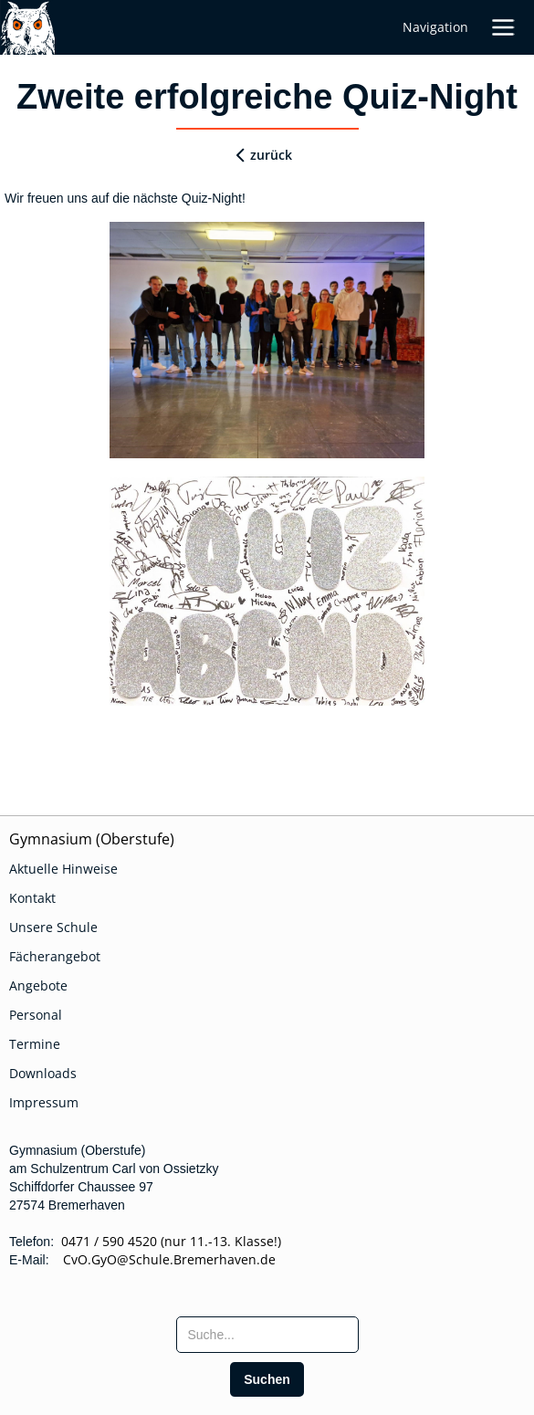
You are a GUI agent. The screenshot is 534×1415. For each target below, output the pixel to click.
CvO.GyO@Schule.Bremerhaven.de (164, 1259)
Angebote (38, 985)
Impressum (44, 1102)
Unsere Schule (53, 927)
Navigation (435, 27)
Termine (34, 1044)
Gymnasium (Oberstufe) (91, 839)
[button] (509, 27)
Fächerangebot (54, 956)
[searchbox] (267, 1334)
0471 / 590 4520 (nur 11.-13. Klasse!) (171, 1241)
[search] (267, 1379)
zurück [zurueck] (271, 154)
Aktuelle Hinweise (63, 868)
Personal (35, 1014)
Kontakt (32, 898)
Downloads (43, 1073)
